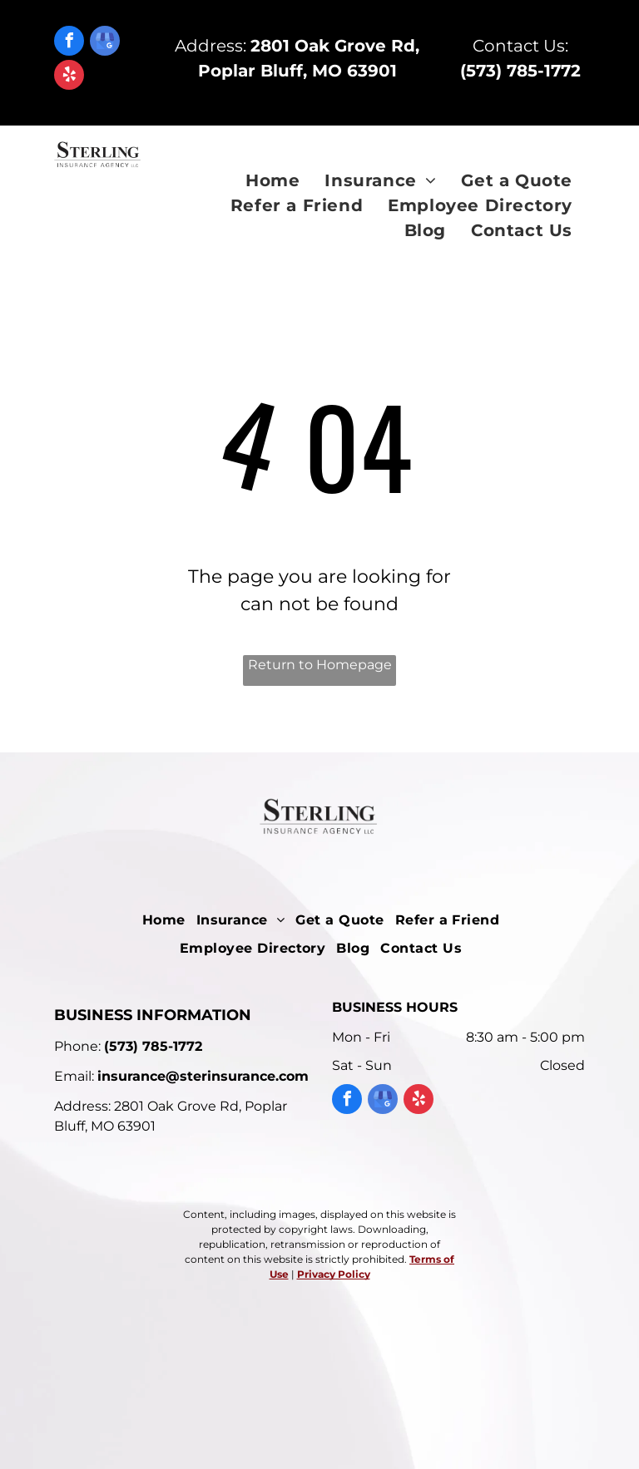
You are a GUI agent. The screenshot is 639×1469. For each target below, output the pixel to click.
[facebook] (69, 43)
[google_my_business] (105, 43)
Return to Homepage (320, 665)
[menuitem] (272, 180)
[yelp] (69, 77)
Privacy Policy (333, 1274)
